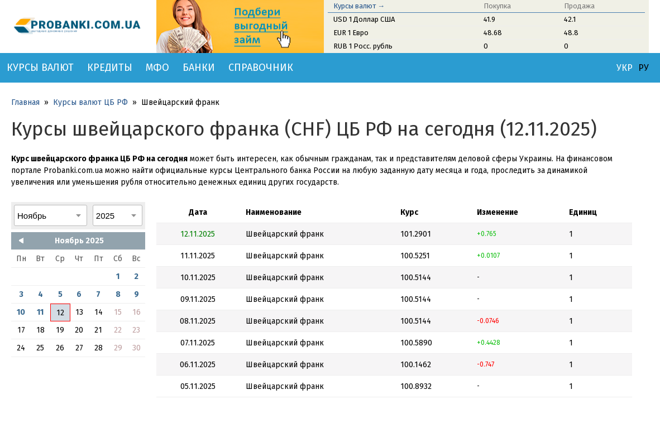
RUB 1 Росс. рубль (363, 46)
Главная (25, 102)
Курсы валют (40, 67)
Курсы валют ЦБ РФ (90, 102)
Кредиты (109, 67)
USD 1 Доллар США (364, 19)
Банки (199, 67)
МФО (157, 67)
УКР (624, 68)
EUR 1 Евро (351, 32)
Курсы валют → (359, 6)
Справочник (260, 67)
